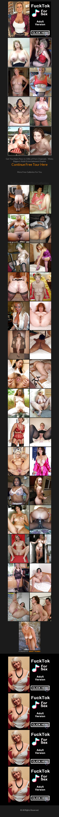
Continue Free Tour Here (30, 164)
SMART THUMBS (34, 651)
